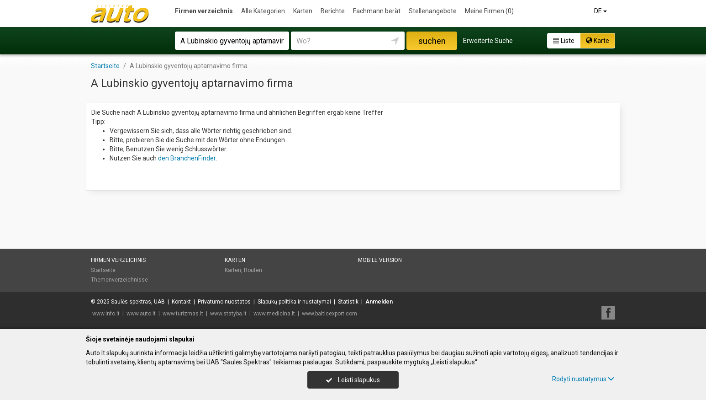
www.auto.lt (141, 313)
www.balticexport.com (329, 313)
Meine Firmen (489, 11)
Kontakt (181, 302)
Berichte (333, 11)
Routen (253, 270)
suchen (432, 41)
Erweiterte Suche (488, 40)
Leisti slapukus (353, 380)
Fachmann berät (376, 11)
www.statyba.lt (228, 313)
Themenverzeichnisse (119, 280)
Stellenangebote (433, 11)
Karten (302, 11)
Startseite (103, 270)
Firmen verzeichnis (204, 11)
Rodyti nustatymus (583, 379)
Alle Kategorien (263, 11)
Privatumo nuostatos (224, 302)
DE (601, 11)
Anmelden (379, 302)
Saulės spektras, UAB (138, 302)
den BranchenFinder (187, 158)
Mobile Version (380, 260)
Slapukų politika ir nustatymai (294, 302)
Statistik (348, 302)
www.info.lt (106, 313)
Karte (597, 40)
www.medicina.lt (274, 313)
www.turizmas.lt (183, 313)
